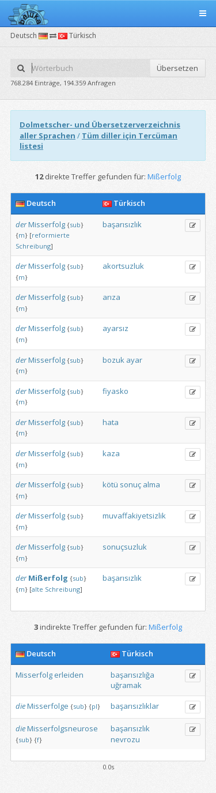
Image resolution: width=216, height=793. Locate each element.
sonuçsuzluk (125, 547)
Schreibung (33, 246)
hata (111, 422)
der (21, 224)
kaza (111, 453)
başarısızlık (122, 224)
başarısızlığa (132, 675)
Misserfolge (48, 706)
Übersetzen (177, 68)
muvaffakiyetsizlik (134, 515)
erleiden (69, 675)
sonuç (130, 484)
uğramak (126, 685)
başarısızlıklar (135, 706)
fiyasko (115, 391)
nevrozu (125, 739)
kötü (110, 484)
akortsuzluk (123, 266)
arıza (111, 297)
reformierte (51, 235)
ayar (134, 360)
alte (37, 589)
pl (94, 706)
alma (151, 484)
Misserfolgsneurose (62, 728)
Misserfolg (46, 224)
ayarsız (115, 328)
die (20, 706)
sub (75, 224)
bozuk (113, 360)
